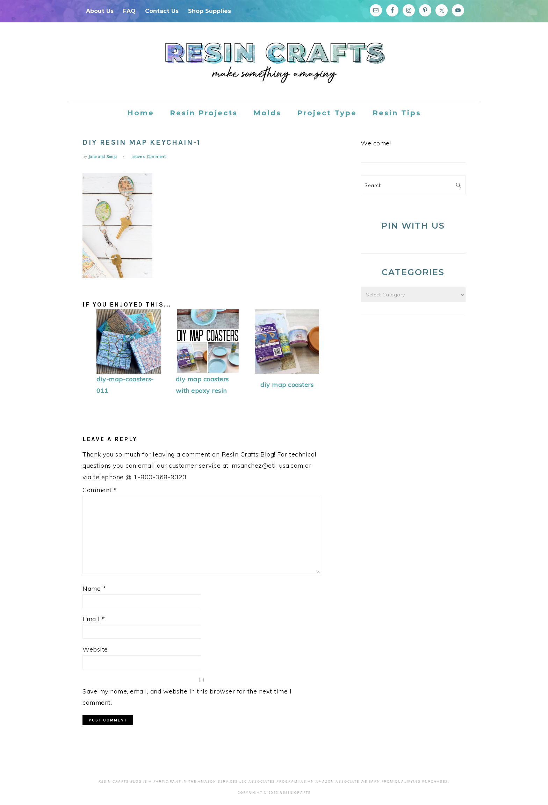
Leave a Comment (148, 156)
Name (94, 588)
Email (93, 619)
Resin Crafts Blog (274, 68)
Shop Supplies (209, 11)
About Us (100, 11)
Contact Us (162, 11)
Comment (99, 490)
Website (95, 649)
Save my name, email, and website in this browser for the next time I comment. (186, 696)
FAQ (129, 11)
